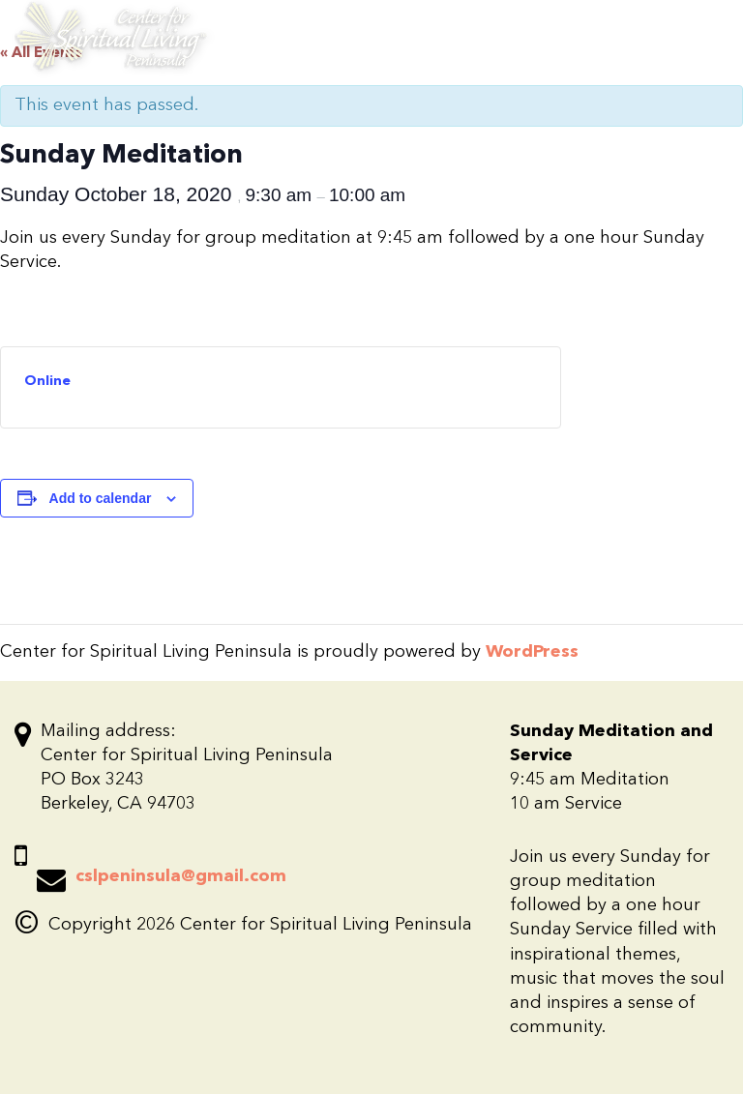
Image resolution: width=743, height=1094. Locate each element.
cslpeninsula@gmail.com (180, 876)
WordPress (532, 652)
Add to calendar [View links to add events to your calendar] (100, 498)
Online (47, 381)
